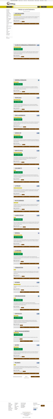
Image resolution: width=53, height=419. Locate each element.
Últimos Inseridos (10, 408)
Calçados (8, 21)
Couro (14, 284)
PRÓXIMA (35, 376)
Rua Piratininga (22, 405)
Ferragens (8, 11)
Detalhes (23, 23)
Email (36, 23)
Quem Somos (10, 405)
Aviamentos (15, 152)
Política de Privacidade (31, 0)
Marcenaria (8, 31)
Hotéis (7, 29)
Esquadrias (8, 10)
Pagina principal (20, 0)
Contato (45, 0)
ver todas (8, 34)
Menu (9, 6)
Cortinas (8, 23)
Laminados (18, 117)
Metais (7, 17)
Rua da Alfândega (23, 406)
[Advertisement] (32, 3)
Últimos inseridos (37, 0)
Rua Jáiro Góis (22, 407)
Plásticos (19, 284)
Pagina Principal (10, 404)
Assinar (43, 405)
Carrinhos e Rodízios (9, 22)
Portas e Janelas (9, 19)
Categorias (7, 9)
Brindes (15, 202)
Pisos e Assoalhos (9, 18)
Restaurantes (8, 33)
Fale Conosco (10, 409)
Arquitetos (8, 20)
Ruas (44, 6)
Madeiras (16, 407)
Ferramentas (8, 12)
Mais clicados (42, 0)
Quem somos (25, 0)
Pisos (15, 405)
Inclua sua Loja (10, 410)
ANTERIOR (17, 376)
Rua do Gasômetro (23, 404)
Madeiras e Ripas (9, 13)
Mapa (29, 23)
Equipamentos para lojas (9, 26)
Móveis (7, 32)
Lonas (7, 30)
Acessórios (15, 117)
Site (16, 23)
